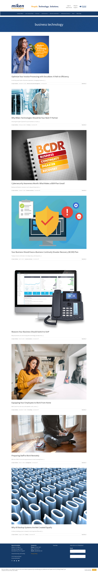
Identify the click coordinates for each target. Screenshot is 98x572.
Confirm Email (73, 558)
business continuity (30, 190)
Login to (69, 5)
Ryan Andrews (15, 83)
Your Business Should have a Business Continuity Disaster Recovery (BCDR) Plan (45, 252)
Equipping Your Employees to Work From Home (31, 402)
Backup (26, 534)
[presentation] (79, 563)
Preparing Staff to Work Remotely (25, 455)
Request (76, 5)
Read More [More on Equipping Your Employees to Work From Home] (84, 409)
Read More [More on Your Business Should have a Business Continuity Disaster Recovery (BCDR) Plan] (84, 259)
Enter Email (72, 553)
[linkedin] (16, 560)
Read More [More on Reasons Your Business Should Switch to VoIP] (84, 338)
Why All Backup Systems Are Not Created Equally (32, 527)
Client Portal (69, 7)
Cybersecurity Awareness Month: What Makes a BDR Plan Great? (38, 183)
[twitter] (14, 560)
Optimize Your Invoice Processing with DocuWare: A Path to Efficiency (40, 76)
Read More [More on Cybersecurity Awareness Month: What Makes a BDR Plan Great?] (84, 190)
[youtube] (18, 560)
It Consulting (29, 409)
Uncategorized (28, 462)
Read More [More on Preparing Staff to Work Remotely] (84, 462)
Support (76, 7)
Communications (29, 338)
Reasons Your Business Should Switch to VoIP (30, 331)
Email (71, 548)
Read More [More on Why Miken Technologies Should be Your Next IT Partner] (84, 124)
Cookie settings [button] (88, 569)
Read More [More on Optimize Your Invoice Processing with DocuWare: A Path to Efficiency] (84, 83)
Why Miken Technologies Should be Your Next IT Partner (35, 118)
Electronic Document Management (33, 83)
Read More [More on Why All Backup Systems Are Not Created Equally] (84, 534)
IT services (28, 124)
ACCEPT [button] (94, 569)
